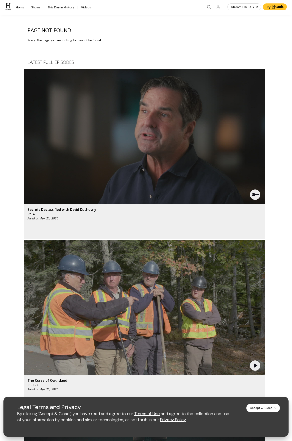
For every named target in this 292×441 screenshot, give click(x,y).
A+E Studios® (112, 351)
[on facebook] (16, 379)
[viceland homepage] (209, 304)
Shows (36, 7)
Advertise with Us (115, 337)
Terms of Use (112, 391)
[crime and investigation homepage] (166, 317)
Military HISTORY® (27, 351)
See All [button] (254, 234)
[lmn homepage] (165, 304)
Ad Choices (208, 391)
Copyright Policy (161, 391)
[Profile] (218, 7)
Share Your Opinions (28, 362)
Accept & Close (263, 408)
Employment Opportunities (189, 337)
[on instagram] (50, 379)
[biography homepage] (128, 317)
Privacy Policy (136, 391)
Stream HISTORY (244, 7)
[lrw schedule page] (188, 317)
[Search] (209, 7)
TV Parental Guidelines (187, 351)
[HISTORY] (8, 7)
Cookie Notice (186, 391)
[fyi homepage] (185, 304)
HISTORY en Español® (30, 345)
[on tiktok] (62, 379)
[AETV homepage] (110, 304)
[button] (95, 102)
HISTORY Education (28, 323)
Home (20, 7)
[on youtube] (39, 379)
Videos (86, 7)
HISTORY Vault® (25, 328)
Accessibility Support (186, 344)
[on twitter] (27, 379)
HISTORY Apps (24, 334)
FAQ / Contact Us (26, 368)
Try (275, 7)
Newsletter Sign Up (27, 356)
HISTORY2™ (22, 340)
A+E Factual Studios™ (118, 344)
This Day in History (60, 7)
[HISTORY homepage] (23, 307)
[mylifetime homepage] (138, 304)
